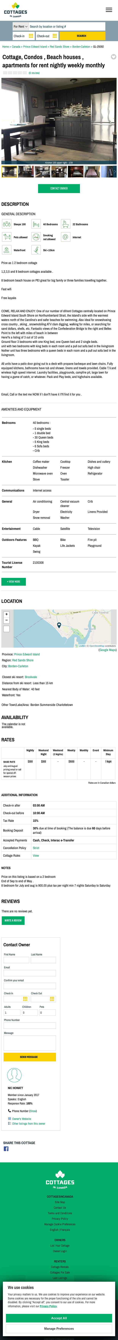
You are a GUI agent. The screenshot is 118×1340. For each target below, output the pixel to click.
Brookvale (31, 677)
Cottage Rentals (60, 1267)
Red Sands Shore (22, 660)
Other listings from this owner (28, 1123)
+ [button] (6, 614)
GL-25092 (98, 46)
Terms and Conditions (60, 1213)
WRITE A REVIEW (13, 920)
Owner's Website (21, 1119)
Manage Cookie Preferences (60, 1224)
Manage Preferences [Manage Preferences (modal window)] (59, 1328)
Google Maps (108, 650)
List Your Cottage (59, 1245)
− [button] (6, 620)
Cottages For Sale (60, 1272)
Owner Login (60, 1251)
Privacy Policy (60, 1219)
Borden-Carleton (18, 666)
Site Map (60, 1202)
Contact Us (60, 1207)
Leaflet (82, 646)
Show (33, 1111)
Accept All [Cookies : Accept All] (59, 1318)
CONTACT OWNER (59, 188)
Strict (36, 848)
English (54, 1230)
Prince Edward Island (27, 654)
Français (65, 1230)
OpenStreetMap (96, 646)
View (36, 855)
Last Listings (60, 1278)
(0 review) (34, 73)
